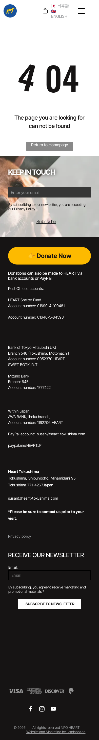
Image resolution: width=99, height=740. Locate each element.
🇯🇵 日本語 (60, 5)
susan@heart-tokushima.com (33, 498)
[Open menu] (81, 11)
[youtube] (53, 709)
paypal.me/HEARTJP (25, 445)
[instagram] (42, 709)
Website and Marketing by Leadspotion (56, 732)
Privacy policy (19, 536)
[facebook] (30, 709)
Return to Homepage (49, 144)
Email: (13, 567)
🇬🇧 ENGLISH (59, 14)
